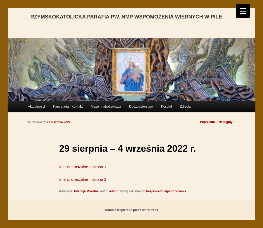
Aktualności (36, 106)
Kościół (166, 106)
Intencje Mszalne (86, 191)
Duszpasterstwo (141, 106)
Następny (227, 122)
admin (113, 191)
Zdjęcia (185, 106)
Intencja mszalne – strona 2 (82, 179)
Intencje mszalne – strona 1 (82, 167)
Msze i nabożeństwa (106, 106)
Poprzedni (205, 122)
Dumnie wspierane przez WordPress (131, 210)
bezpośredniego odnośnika (166, 191)
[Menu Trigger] (243, 11)
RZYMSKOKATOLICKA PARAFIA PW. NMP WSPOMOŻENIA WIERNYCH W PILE (126, 17)
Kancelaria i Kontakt (68, 106)
